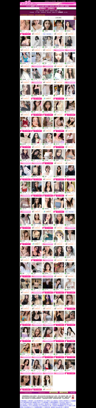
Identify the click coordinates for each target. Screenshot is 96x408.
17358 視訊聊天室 (38, 400)
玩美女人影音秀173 (64, 400)
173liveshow (62, 402)
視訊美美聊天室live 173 (66, 404)
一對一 (51, 95)
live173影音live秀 (35, 392)
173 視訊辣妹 (44, 402)
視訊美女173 (48, 404)
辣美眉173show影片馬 (56, 407)
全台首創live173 (28, 407)
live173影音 (47, 400)
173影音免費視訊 (53, 402)
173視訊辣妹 (23, 400)
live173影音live (54, 400)
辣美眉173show (37, 402)
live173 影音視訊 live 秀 (45, 405)
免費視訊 (29, 30)
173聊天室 (66, 407)
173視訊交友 (46, 407)
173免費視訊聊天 (38, 407)
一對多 (51, 30)
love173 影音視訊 (33, 405)
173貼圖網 (73, 400)
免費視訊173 (55, 404)
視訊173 (68, 402)
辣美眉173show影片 (39, 404)
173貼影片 (30, 404)
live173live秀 (23, 404)
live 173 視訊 (68, 405)
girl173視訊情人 (24, 405)
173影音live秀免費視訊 (58, 405)
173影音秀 (30, 400)
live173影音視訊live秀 (26, 402)
